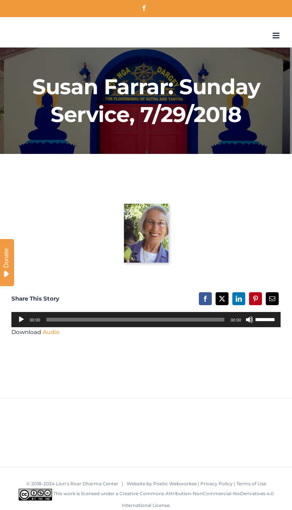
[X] (222, 298)
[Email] (272, 298)
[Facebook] (205, 298)
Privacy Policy (216, 483)
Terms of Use (251, 483)
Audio (51, 332)
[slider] (135, 320)
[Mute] (249, 319)
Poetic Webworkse (175, 483)
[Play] (21, 319)
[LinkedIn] (238, 298)
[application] (146, 319)
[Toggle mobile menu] (277, 36)
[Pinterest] (255, 298)
